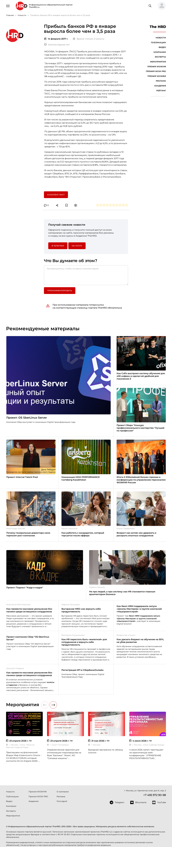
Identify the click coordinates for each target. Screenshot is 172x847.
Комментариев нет (57, 44)
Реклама (161, 81)
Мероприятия (158, 61)
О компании (63, 791)
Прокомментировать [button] (59, 290)
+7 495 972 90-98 (154, 795)
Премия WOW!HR (156, 66)
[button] (160, 6)
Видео (162, 47)
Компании (160, 52)
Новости (161, 37)
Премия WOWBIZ (156, 76)
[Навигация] (7, 6)
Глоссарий (62, 801)
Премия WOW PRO (156, 71)
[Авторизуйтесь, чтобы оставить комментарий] (86, 275)
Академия (160, 86)
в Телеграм (58, 246)
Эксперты (160, 57)
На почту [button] (77, 246)
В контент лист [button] (56, 194)
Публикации (158, 42)
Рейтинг (161, 90)
